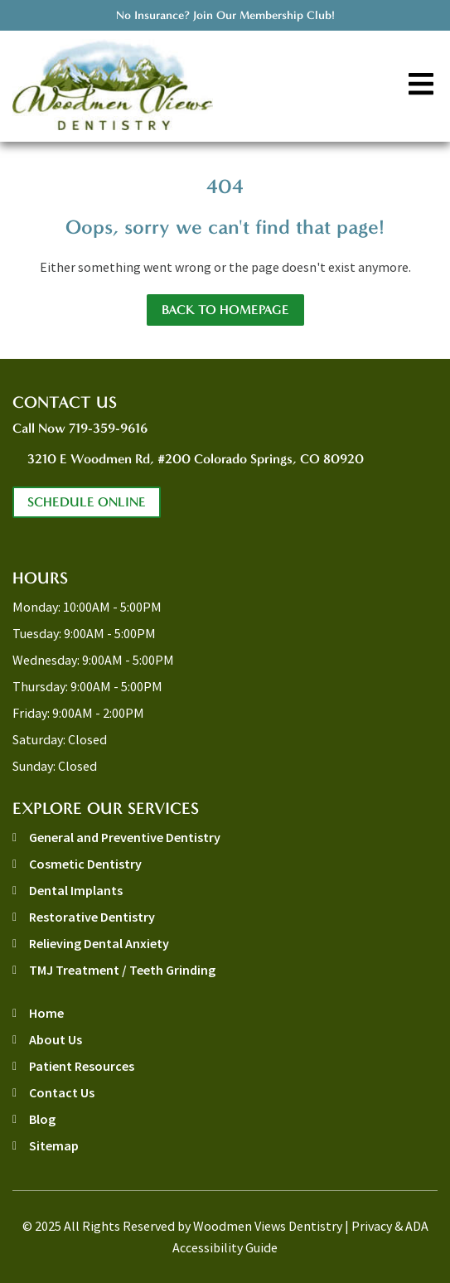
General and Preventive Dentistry (124, 837)
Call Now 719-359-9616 (80, 428)
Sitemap (54, 1145)
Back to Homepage (225, 309)
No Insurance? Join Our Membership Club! (225, 15)
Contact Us (61, 1092)
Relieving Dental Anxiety (99, 943)
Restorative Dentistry (92, 916)
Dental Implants (76, 890)
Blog (42, 1119)
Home (46, 1013)
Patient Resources (81, 1066)
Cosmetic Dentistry (85, 863)
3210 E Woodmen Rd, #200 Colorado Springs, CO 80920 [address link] (195, 459)
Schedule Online (86, 502)
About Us (55, 1039)
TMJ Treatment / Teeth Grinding (122, 969)
